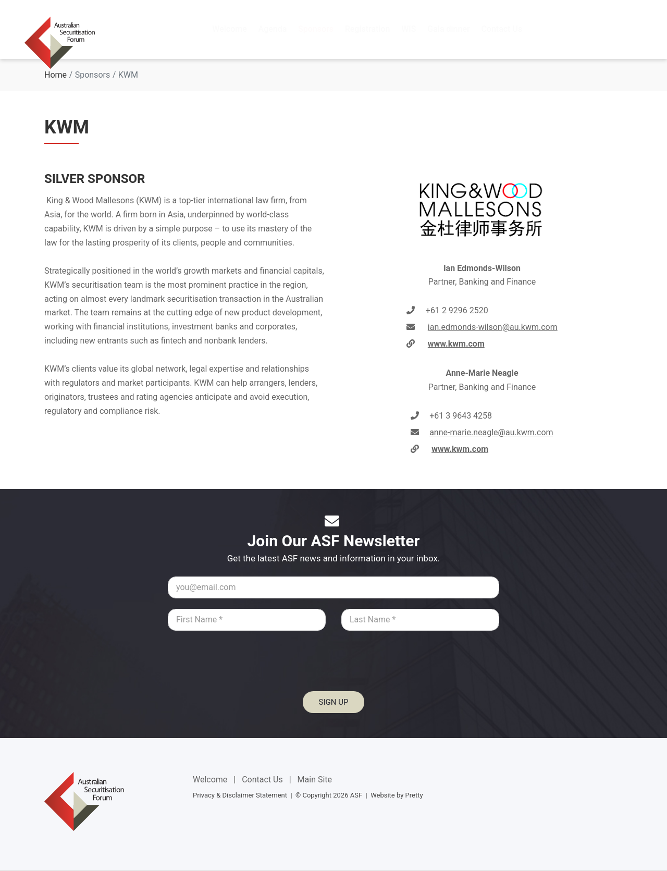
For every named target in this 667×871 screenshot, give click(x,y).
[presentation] (333, 666)
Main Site (315, 779)
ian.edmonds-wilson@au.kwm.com (493, 327)
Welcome (210, 779)
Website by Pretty (396, 795)
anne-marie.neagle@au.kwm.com (491, 432)
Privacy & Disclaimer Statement (240, 795)
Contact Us (262, 779)
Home (55, 75)
